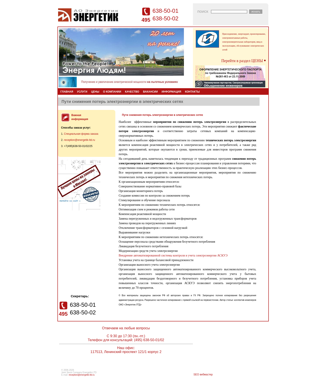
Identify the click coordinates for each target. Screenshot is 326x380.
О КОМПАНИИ (112, 91)
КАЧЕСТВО (132, 91)
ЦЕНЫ (95, 91)
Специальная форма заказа (81, 133)
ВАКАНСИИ (150, 91)
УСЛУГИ (82, 91)
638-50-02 (166, 18)
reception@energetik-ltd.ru (79, 140)
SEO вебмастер (203, 374)
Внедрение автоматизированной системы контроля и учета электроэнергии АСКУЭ (173, 255)
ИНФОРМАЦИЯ (171, 91)
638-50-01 (166, 10)
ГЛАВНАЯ (67, 91)
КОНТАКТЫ (192, 91)
